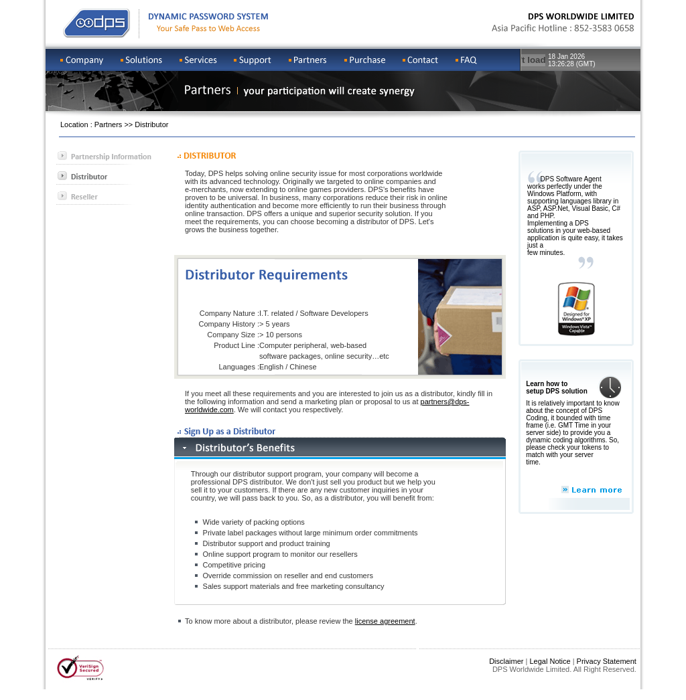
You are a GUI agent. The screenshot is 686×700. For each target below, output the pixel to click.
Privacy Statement (606, 661)
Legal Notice (549, 661)
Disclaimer (506, 661)
